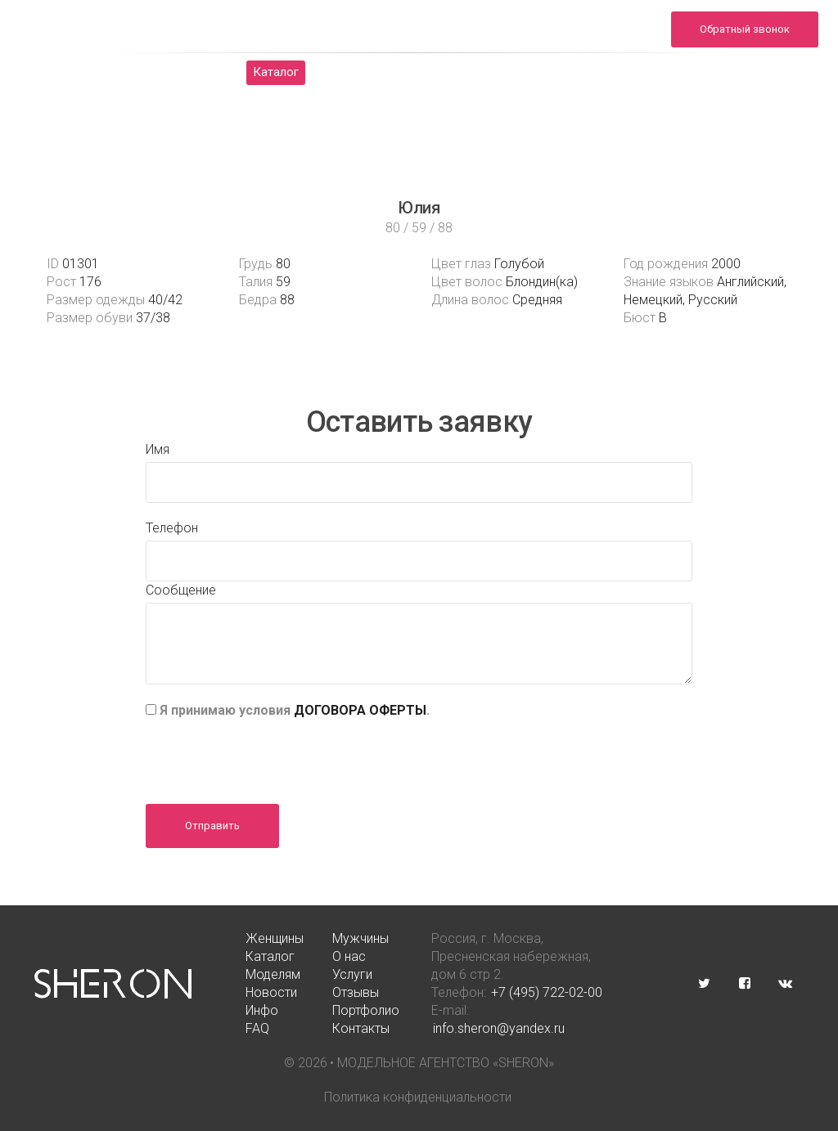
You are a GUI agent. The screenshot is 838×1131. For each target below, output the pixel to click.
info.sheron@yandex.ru (587, 38)
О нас (351, 72)
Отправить (212, 825)
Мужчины (188, 72)
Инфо (755, 72)
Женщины (96, 72)
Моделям (431, 72)
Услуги (514, 72)
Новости (594, 72)
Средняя (537, 299)
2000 (726, 264)
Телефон (172, 528)
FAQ (428, 96)
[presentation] (270, 756)
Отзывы (678, 72)
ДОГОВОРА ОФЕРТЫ (360, 710)
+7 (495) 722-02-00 (546, 992)
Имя (157, 449)
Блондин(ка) (542, 281)
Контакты (504, 96)
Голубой (519, 264)
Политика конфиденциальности (417, 1097)
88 (287, 299)
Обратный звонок (745, 29)
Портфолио (347, 96)
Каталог (276, 72)
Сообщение (181, 590)
